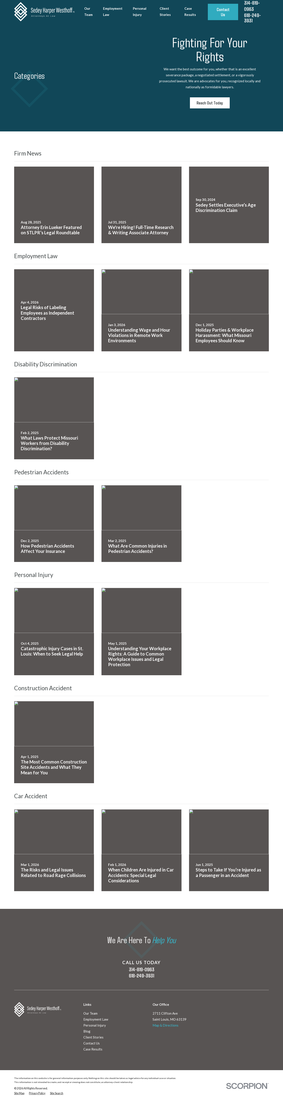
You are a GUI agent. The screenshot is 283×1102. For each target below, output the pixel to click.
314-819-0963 (141, 969)
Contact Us (223, 12)
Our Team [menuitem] (88, 11)
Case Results (92, 1049)
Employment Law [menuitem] (112, 11)
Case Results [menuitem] (190, 11)
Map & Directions (165, 1025)
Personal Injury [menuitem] (139, 11)
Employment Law (95, 1019)
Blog (86, 1031)
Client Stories (93, 1037)
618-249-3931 (252, 18)
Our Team (90, 1013)
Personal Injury (94, 1025)
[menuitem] (19, 1093)
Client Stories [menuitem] (165, 11)
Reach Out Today (210, 102)
